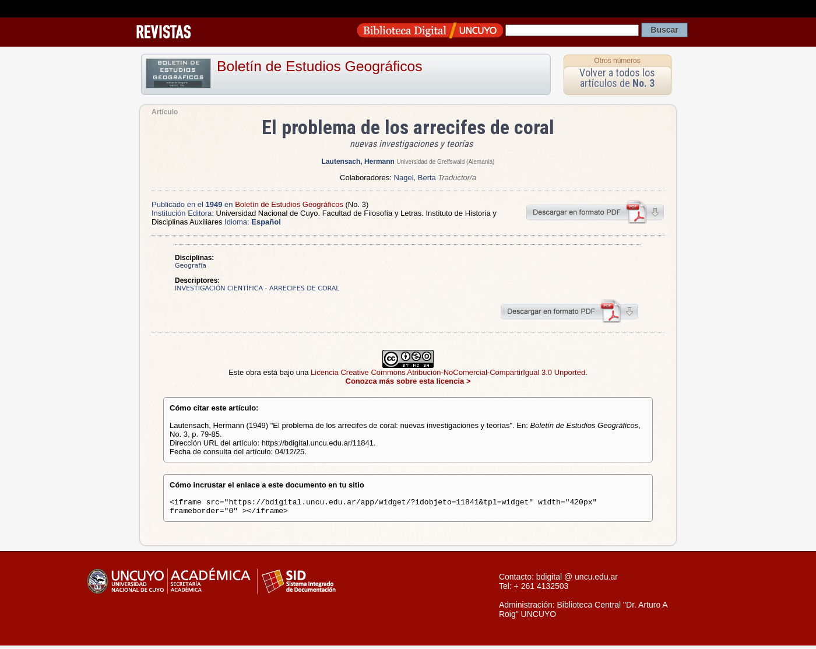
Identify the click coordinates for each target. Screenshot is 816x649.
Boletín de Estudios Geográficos (320, 66)
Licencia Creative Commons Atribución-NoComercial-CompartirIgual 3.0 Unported (448, 372)
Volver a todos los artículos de (617, 77)
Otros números (617, 61)
